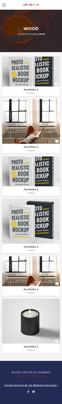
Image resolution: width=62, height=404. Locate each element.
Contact (20, 376)
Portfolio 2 (31, 89)
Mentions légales (37, 376)
